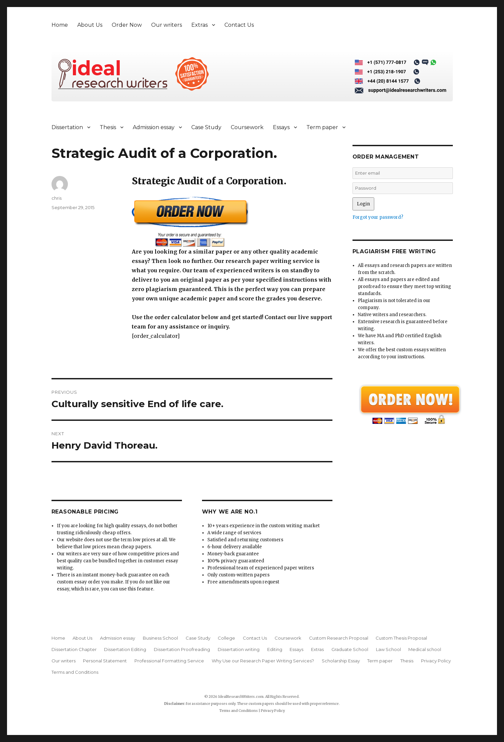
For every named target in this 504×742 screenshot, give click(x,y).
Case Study (206, 127)
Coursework (247, 127)
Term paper (322, 127)
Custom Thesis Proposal (401, 638)
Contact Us (239, 25)
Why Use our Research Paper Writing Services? (263, 660)
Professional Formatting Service (169, 660)
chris (57, 198)
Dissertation (67, 127)
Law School (388, 649)
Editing (274, 649)
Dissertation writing (239, 649)
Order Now (127, 25)
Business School (160, 638)
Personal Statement (105, 660)
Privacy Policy (436, 660)
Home (60, 25)
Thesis (108, 127)
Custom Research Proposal (338, 638)
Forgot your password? (377, 217)
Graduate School (349, 649)
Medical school (424, 649)
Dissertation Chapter (74, 649)
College (226, 638)
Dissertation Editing (125, 649)
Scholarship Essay (341, 660)
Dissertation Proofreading (182, 649)
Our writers (166, 25)
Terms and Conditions (75, 672)
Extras (199, 25)
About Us (89, 25)
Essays (281, 127)
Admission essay (154, 127)
